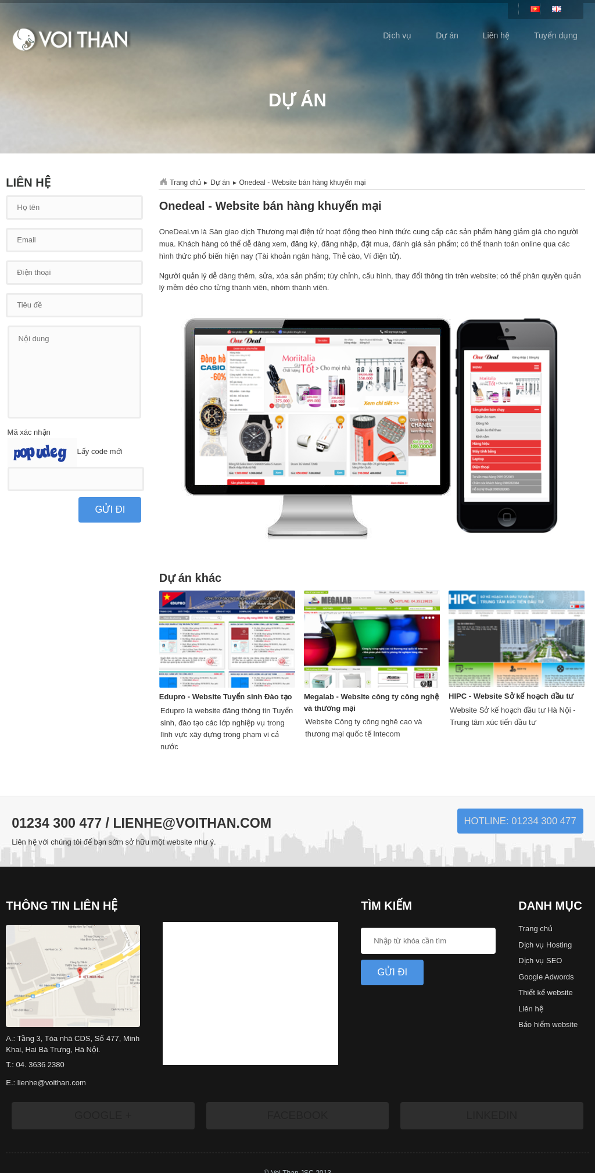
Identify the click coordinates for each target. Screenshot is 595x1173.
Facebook (297, 1115)
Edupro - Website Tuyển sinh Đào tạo (225, 696)
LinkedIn (491, 1115)
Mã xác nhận (29, 432)
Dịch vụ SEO (540, 960)
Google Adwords (546, 976)
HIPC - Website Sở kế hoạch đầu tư (511, 696)
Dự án (447, 35)
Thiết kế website (545, 992)
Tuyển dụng (556, 35)
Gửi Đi (392, 972)
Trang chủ (185, 182)
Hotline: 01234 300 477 (520, 821)
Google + (103, 1115)
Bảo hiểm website (548, 1024)
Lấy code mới (100, 452)
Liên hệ (496, 35)
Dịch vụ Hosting (545, 944)
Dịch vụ (397, 35)
